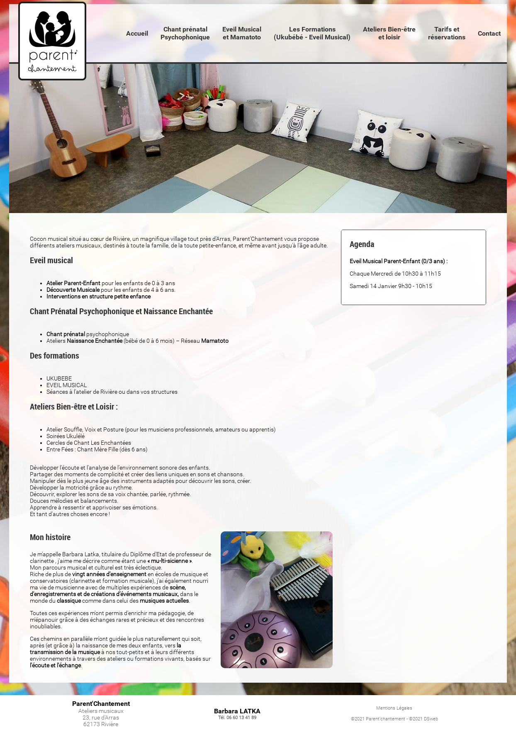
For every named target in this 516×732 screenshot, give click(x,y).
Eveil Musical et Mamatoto (241, 33)
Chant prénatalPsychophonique (185, 33)
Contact (489, 33)
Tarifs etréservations (446, 33)
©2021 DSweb (423, 719)
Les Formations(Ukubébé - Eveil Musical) (312, 33)
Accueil (137, 33)
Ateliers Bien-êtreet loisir (389, 33)
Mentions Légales (394, 708)
